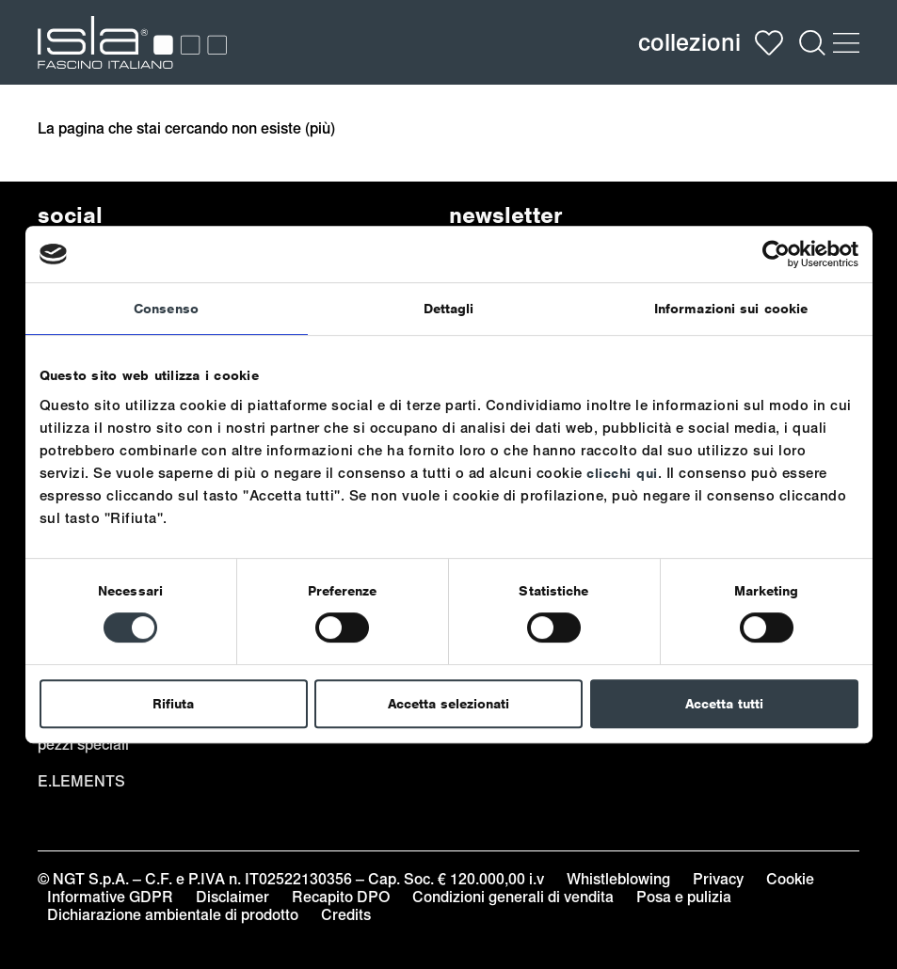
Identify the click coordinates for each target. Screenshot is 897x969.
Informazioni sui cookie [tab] (731, 308)
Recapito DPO (341, 897)
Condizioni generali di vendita (513, 897)
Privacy (718, 879)
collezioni (689, 42)
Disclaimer (232, 897)
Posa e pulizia (683, 897)
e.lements (81, 781)
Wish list (769, 42)
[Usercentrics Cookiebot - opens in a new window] (776, 254)
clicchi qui (622, 473)
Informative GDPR (110, 897)
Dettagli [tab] (449, 308)
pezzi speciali (83, 745)
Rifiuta (173, 703)
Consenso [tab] (166, 308)
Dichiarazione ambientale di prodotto (172, 915)
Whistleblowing (618, 879)
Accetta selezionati (448, 703)
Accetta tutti (724, 703)
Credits (346, 915)
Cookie (790, 879)
